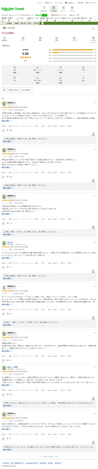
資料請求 (58, 463)
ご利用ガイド (48, 3)
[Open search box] (4, 89)
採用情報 (43, 463)
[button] (9, 103)
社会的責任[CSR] (32, 463)
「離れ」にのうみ (8, 28)
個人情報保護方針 (17, 463)
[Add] (93, 29)
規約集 (50, 463)
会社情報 (6, 463)
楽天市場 (80, 3)
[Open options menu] (26, 89)
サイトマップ (59, 3)
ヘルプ (40, 3)
